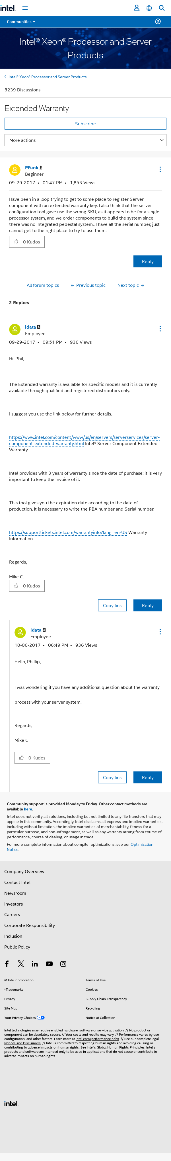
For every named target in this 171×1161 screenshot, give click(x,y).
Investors (13, 903)
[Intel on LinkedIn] (35, 964)
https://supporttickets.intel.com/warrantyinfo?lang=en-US (68, 532)
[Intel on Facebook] (7, 964)
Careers (12, 914)
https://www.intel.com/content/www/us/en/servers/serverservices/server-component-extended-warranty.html (84, 440)
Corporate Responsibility (29, 925)
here (28, 809)
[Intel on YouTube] (49, 964)
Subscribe (85, 123)
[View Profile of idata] (32, 327)
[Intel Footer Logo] (11, 1102)
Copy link (112, 605)
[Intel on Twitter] (21, 964)
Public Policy (17, 946)
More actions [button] (22, 140)
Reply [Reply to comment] (148, 605)
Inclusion (13, 936)
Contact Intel (17, 882)
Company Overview (24, 871)
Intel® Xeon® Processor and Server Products (48, 76)
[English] (149, 8)
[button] (159, 169)
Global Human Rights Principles (121, 1047)
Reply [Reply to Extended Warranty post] (148, 261)
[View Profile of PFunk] (33, 167)
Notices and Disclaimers (22, 1042)
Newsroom (15, 893)
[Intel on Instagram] (63, 964)
